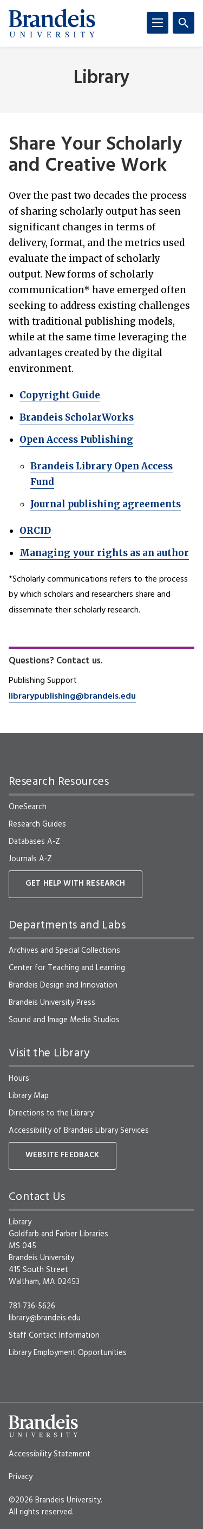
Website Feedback (62, 1155)
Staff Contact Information (54, 1335)
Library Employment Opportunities (68, 1352)
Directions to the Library (51, 1113)
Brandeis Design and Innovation (63, 985)
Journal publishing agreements (105, 504)
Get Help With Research (75, 884)
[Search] (183, 23)
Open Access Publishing (76, 440)
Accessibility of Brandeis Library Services (79, 1130)
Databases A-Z (34, 841)
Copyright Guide (59, 395)
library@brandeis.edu (45, 1318)
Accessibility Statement (49, 1454)
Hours (19, 1078)
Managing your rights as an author (104, 553)
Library (102, 78)
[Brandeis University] (52, 23)
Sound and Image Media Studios (64, 1020)
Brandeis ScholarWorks (76, 417)
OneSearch (28, 807)
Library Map (29, 1095)
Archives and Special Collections (64, 950)
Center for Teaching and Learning (67, 968)
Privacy (20, 1476)
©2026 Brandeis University (55, 1500)
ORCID (35, 531)
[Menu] (157, 23)
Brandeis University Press (52, 1002)
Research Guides (37, 824)
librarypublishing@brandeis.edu (72, 696)
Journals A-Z (30, 859)
